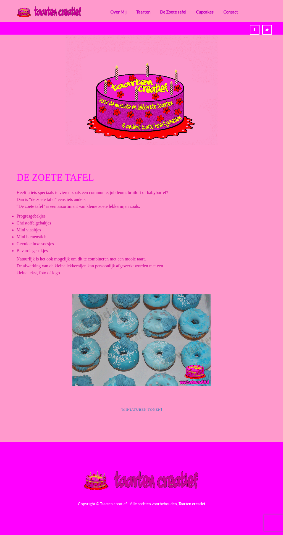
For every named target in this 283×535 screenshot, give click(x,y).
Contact (230, 12)
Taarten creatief (192, 504)
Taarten (143, 12)
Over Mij (118, 12)
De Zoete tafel (173, 12)
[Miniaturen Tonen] (141, 409)
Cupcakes (205, 12)
